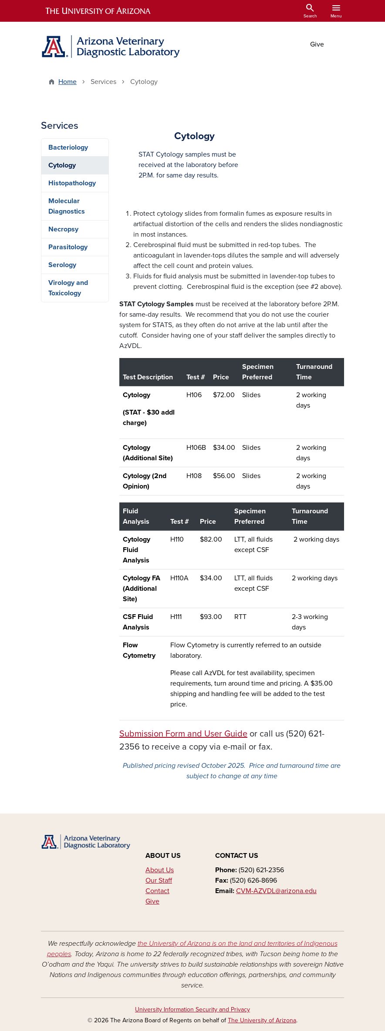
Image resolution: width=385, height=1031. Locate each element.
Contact (157, 891)
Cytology (62, 165)
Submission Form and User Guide (183, 734)
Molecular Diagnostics (66, 206)
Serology (62, 265)
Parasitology (68, 247)
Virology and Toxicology (68, 288)
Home (67, 81)
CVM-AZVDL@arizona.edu (276, 891)
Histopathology (72, 183)
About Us (159, 870)
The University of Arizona (262, 1020)
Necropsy (63, 229)
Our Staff (158, 880)
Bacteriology (68, 147)
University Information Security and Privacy (192, 1009)
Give (317, 44)
